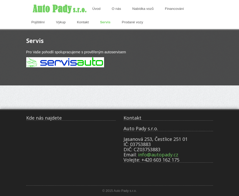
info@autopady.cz (158, 154)
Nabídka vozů (143, 9)
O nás (116, 9)
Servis (105, 22)
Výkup (61, 22)
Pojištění (38, 22)
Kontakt (83, 22)
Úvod (96, 9)
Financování (174, 9)
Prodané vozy (132, 22)
